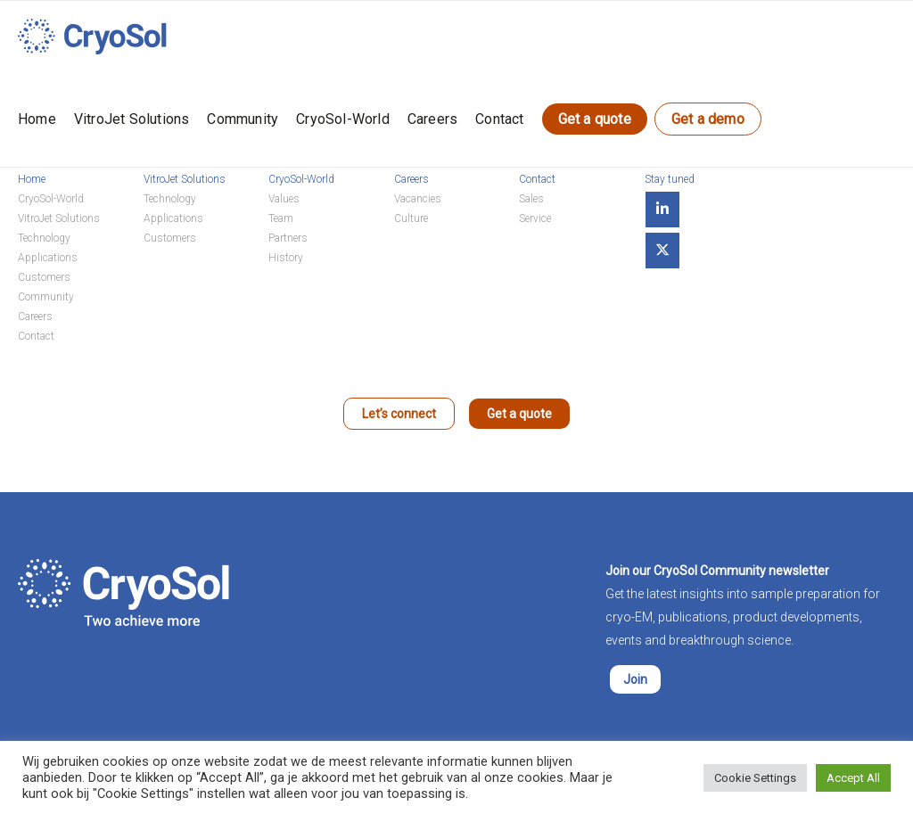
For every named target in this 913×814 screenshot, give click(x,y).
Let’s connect (399, 414)
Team (280, 218)
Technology (44, 238)
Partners (288, 238)
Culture (411, 218)
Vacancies (417, 199)
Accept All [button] (853, 778)
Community (242, 119)
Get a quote (594, 119)
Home (37, 119)
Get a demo (707, 119)
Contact (499, 119)
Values (284, 199)
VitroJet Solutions (132, 119)
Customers (44, 277)
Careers (432, 119)
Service (535, 218)
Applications (48, 257)
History (285, 257)
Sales (531, 199)
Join (635, 679)
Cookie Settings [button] (755, 778)
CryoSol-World (343, 119)
